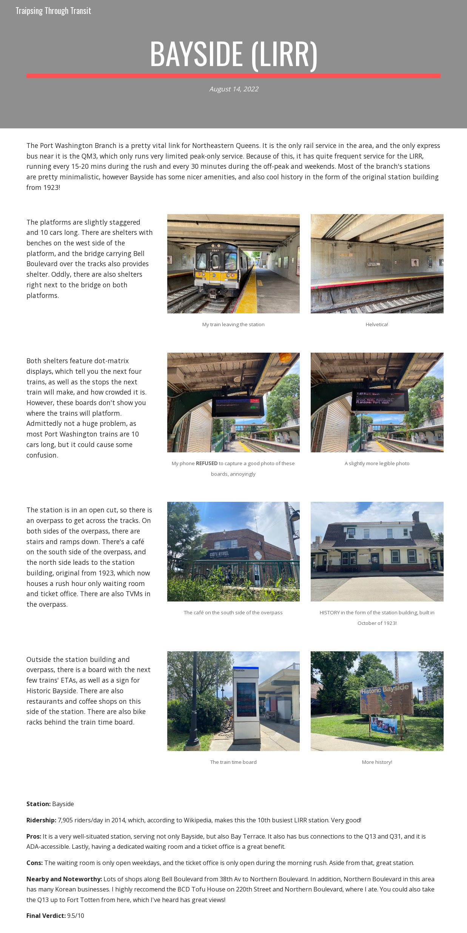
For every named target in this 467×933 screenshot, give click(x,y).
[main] (233, 64)
